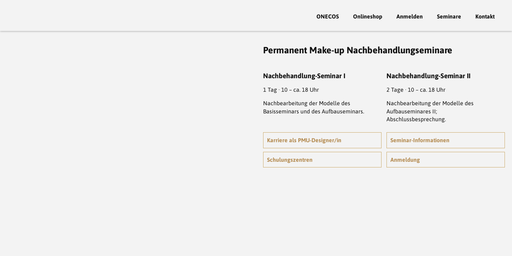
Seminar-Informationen (419, 140)
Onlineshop (367, 16)
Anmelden (409, 16)
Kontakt (485, 16)
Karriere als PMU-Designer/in (304, 140)
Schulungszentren (290, 159)
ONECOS (327, 16)
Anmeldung (405, 159)
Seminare (449, 16)
